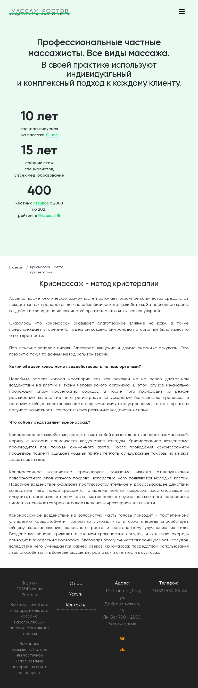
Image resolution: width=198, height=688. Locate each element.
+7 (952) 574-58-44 (169, 590)
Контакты (76, 604)
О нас (52, 134)
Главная (15, 267)
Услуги (75, 594)
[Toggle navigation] (181, 12)
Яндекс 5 (49, 215)
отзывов (41, 203)
